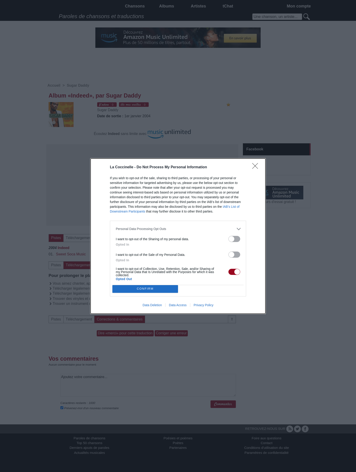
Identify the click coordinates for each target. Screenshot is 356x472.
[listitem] (178, 229)
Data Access (178, 305)
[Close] (256, 167)
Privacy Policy (203, 305)
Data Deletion (152, 305)
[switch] (234, 239)
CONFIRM (145, 288)
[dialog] (178, 236)
